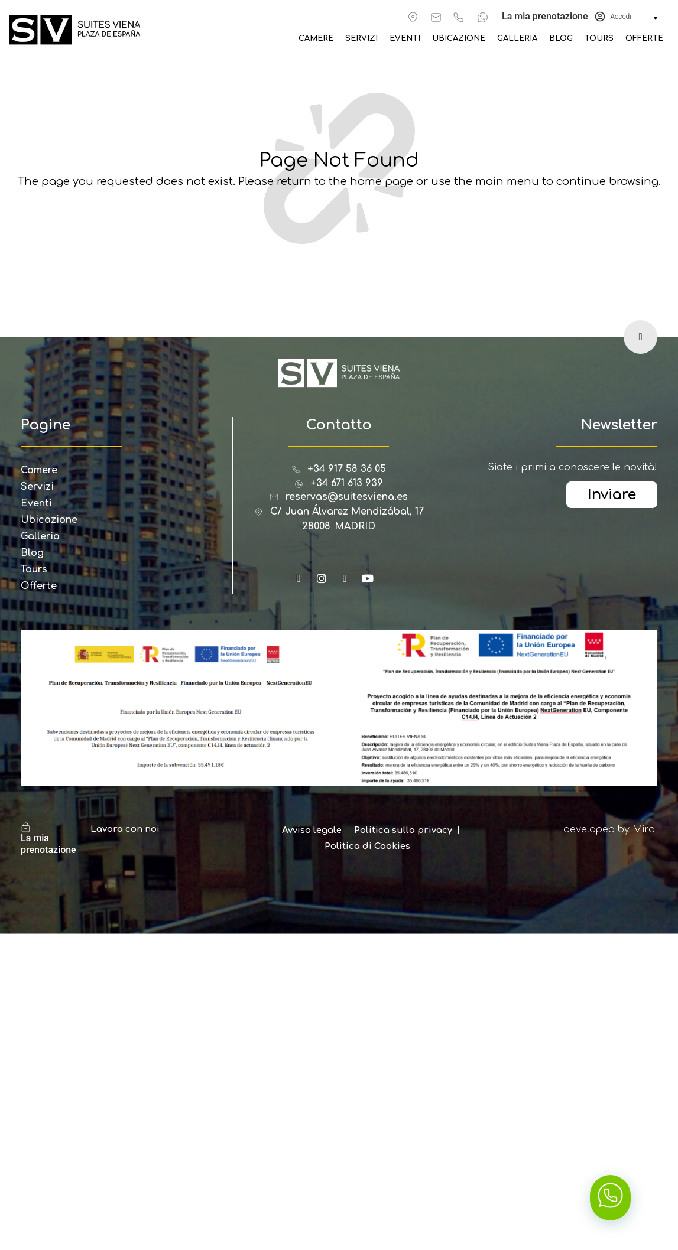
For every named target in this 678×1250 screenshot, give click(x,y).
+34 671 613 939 (346, 483)
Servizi (376, 38)
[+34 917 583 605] (458, 17)
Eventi (417, 38)
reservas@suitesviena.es (347, 496)
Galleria (522, 38)
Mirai (644, 829)
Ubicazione (467, 38)
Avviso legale (312, 830)
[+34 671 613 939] (482, 17)
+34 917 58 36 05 (346, 469)
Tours (601, 38)
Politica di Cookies (367, 846)
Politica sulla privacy (403, 830)
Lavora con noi (125, 829)
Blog (564, 38)
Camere (333, 38)
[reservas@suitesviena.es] (436, 17)
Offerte (645, 38)
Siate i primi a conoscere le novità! (572, 467)
